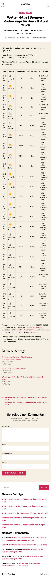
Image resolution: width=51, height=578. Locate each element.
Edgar (4, 545)
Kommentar (6, 426)
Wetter (29, 12)
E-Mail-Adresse (8, 453)
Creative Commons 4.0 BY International (32, 330)
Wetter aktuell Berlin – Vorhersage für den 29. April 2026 (25, 513)
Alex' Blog (25, 4)
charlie (12, 37)
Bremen (22, 12)
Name (4, 444)
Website (4, 462)
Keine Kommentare (39, 37)
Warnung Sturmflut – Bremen (14, 368)
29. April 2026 (24, 37)
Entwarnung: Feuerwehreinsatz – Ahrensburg (28, 545)
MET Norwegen (35, 327)
